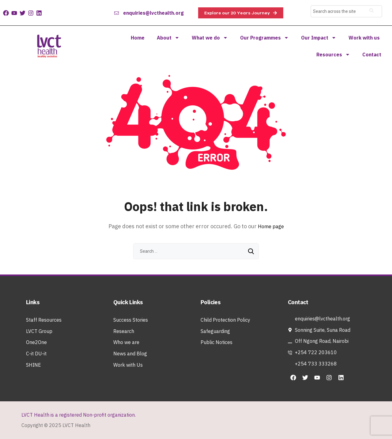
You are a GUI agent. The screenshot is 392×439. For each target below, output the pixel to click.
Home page (271, 226)
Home (138, 38)
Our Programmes (264, 37)
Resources (333, 54)
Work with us (364, 38)
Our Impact (318, 37)
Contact (371, 54)
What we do (210, 37)
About (168, 37)
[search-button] (371, 11)
